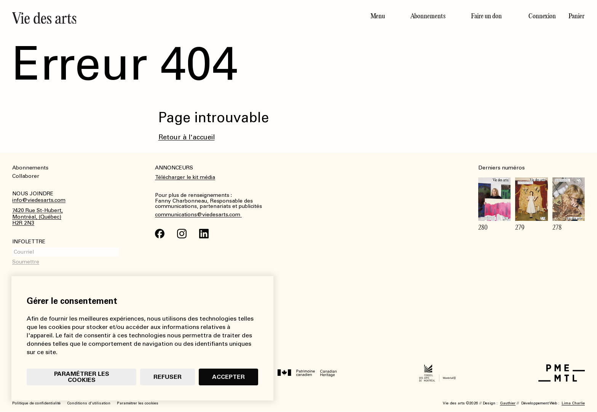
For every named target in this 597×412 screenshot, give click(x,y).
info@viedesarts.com (38, 200)
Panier (576, 16)
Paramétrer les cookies (81, 376)
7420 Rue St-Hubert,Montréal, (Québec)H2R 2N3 (37, 217)
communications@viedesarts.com (198, 214)
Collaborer (25, 176)
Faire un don (486, 16)
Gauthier (508, 403)
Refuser (167, 376)
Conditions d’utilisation (88, 403)
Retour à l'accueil (186, 137)
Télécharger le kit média (185, 177)
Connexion (542, 16)
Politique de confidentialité (36, 403)
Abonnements (427, 16)
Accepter (228, 376)
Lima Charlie (573, 403)
